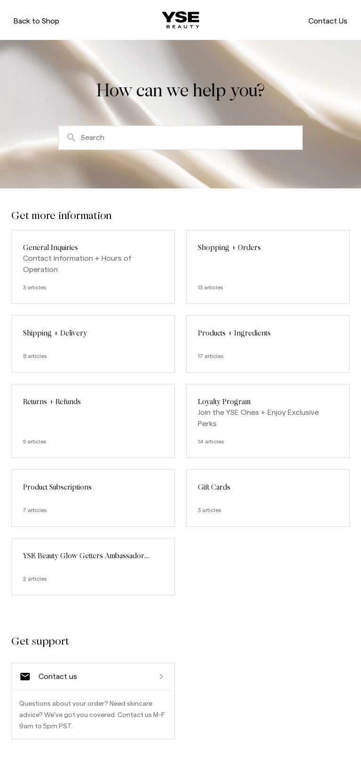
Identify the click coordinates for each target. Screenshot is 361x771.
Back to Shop (38, 22)
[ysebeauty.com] (180, 20)
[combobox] (180, 139)
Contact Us (326, 22)
